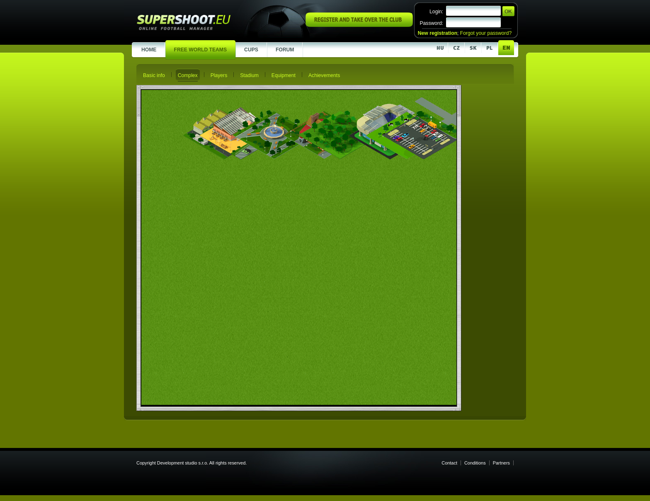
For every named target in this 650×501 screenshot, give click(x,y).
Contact (449, 462)
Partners (501, 462)
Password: (431, 23)
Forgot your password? (486, 33)
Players (219, 75)
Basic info (154, 75)
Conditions (475, 462)
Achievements (324, 75)
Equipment (284, 75)
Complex (188, 75)
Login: (436, 12)
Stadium (249, 75)
